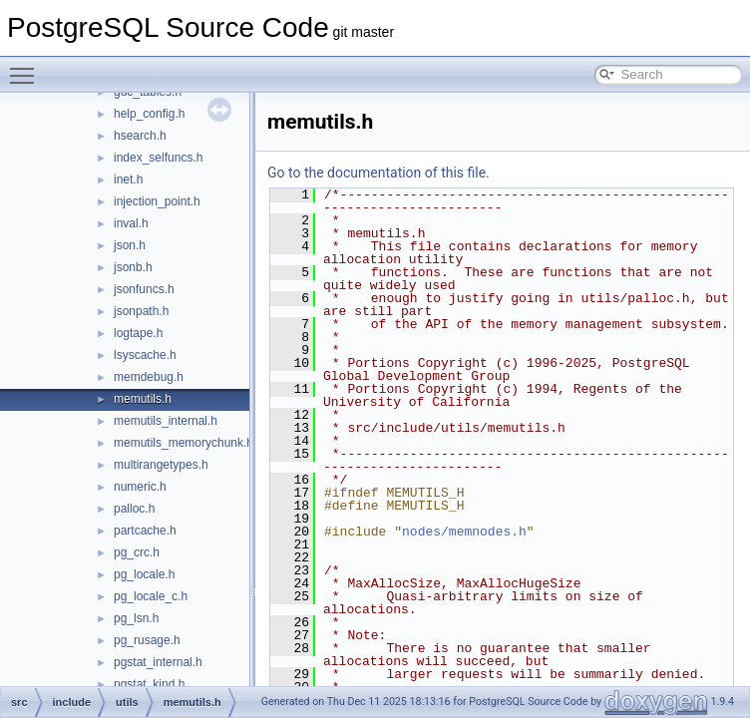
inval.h (131, 223)
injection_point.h (157, 201)
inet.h (128, 179)
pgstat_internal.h (158, 662)
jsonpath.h (141, 311)
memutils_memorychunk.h (183, 443)
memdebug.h (149, 377)
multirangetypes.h (161, 465)
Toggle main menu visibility (27, 67)
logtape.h (138, 333)
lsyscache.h (145, 355)
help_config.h (149, 114)
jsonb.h (133, 267)
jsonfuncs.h (144, 289)
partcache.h (145, 531)
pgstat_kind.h (149, 684)
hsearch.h (140, 136)
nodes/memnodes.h (464, 531)
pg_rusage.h (147, 640)
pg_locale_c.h (151, 596)
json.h (130, 245)
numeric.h (140, 487)
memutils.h (143, 399)
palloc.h (134, 509)
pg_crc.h (137, 552)
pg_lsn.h (136, 618)
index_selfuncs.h (158, 158)
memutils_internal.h (165, 421)
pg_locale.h (144, 574)
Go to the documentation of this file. (378, 172)
